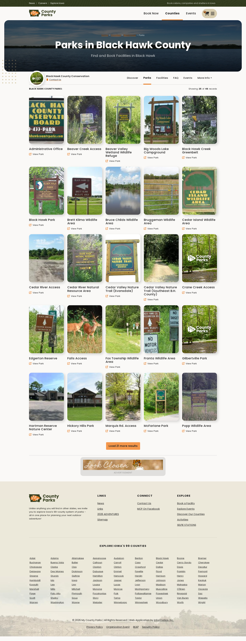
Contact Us (53, 83)
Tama (117, 602)
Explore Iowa (57, 3)
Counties (170, 15)
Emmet (118, 576)
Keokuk (202, 585)
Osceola (203, 593)
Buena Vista (57, 567)
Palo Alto (55, 598)
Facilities (161, 82)
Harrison (160, 580)
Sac (200, 598)
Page (33, 598)
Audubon (119, 562)
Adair (33, 562)
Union (159, 602)
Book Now (147, 15)
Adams (55, 562)
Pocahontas (99, 598)
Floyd (159, 576)
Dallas (159, 571)
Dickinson (77, 576)
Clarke (54, 571)
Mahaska (182, 589)
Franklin (181, 576)
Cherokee (203, 567)
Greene (34, 580)
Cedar (159, 567)
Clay (74, 571)
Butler (75, 567)
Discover (130, 82)
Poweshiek (162, 598)
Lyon (137, 589)
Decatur (202, 571)
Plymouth (77, 598)
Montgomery (142, 593)
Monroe (118, 593)
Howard (202, 580)
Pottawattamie (143, 598)
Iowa (74, 585)
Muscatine (161, 593)
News (32, 3)
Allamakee (78, 562)
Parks (145, 82)
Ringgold (182, 598)
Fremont (202, 576)
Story (95, 602)
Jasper (118, 585)
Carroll (117, 567)
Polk (116, 598)
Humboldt (35, 585)
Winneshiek (141, 607)
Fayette (139, 576)
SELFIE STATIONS (186, 529)
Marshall (34, 593)
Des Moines (57, 576)
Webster (97, 607)
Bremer (202, 562)
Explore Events (186, 513)
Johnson (161, 585)
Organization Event (118, 631)
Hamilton (98, 580)
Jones (180, 585)
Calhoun (97, 567)
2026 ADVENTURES (108, 519)
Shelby (54, 602)
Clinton (117, 571)
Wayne (76, 607)
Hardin (138, 580)
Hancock (119, 580)
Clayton (97, 571)
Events (190, 15)
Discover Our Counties (191, 519)
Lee (53, 589)
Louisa (96, 589)
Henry (180, 580)
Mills (53, 593)
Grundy (55, 580)
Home (104, 38)
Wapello (203, 602)
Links (100, 513)
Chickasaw (36, 571)
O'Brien (181, 593)
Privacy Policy (94, 631)
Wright (201, 607)
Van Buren (183, 602)
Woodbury (162, 607)
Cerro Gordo (184, 567)
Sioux (75, 602)
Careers (42, 3)
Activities (182, 524)
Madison (161, 589)
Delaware (35, 576)
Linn (74, 589)
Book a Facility (186, 508)
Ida (52, 585)
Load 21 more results (123, 451)
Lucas (117, 589)
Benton (139, 562)
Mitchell (76, 593)
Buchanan (35, 567)
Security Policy (151, 631)
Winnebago (120, 607)
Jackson (97, 585)
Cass (138, 567)
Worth (180, 607)
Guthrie (76, 580)
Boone (180, 562)
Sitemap (102, 524)
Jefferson (140, 585)
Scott (32, 602)
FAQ (174, 82)
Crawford (140, 571)
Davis (180, 571)
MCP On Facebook (148, 513)
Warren (34, 607)
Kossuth (34, 589)
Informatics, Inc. (164, 625)
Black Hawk (130, 38)
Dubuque (98, 576)
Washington (57, 607)
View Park (36, 158)
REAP (136, 631)
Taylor (138, 602)
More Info (204, 82)
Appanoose (99, 562)
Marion (202, 589)
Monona (97, 593)
